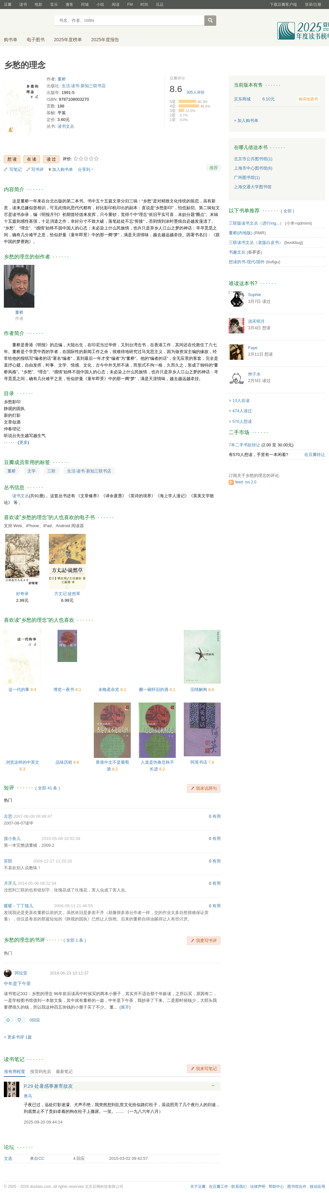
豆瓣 (8, 4)
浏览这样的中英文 (22, 762)
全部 (287, 211)
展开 (125, 1007)
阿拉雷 (21, 973)
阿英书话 (200, 762)
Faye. (253, 347)
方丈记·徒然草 (67, 593)
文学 (31, 471)
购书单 (10, 39)
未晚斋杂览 (109, 689)
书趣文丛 (237, 252)
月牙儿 (10, 883)
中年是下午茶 (17, 983)
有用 (216, 816)
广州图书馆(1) (247, 177)
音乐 (54, 4)
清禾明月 (256, 321)
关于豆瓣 (198, 1186)
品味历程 (65, 762)
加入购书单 (62, 169)
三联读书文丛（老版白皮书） (256, 242)
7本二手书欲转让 (244, 445)
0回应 (35, 1020)
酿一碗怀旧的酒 (154, 689)
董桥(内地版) (241, 232)
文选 (8, 1158)
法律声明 (257, 1186)
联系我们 (239, 1186)
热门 (8, 800)
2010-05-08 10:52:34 (60, 838)
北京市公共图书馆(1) (253, 158)
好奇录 (22, 593)
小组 (100, 4)
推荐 (213, 167)
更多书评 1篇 (19, 1037)
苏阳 (8, 861)
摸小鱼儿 (12, 838)
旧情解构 (200, 689)
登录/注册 (313, 4)
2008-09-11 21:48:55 (73, 905)
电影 (38, 4)
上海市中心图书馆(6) (253, 168)
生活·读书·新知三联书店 (84, 85)
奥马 (28, 1096)
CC (41, 1158)
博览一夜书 (64, 689)
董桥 (62, 79)
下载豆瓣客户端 (283, 4)
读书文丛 (66, 126)
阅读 (116, 4)
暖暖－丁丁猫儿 (18, 905)
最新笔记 (64, 1071)
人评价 (196, 92)
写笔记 (15, 169)
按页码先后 (40, 1071)
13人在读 (240, 400)
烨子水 (254, 374)
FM (130, 4)
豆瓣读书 (27, 21)
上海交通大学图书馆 (252, 186)
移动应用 (317, 1186)
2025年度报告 (105, 39)
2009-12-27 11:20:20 (52, 861)
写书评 (37, 169)
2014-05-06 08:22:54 (37, 883)
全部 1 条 (74, 940)
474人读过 (242, 410)
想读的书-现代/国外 (247, 261)
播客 (69, 4)
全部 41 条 (48, 788)
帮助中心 (276, 1186)
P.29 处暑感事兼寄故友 (48, 1086)
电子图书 (36, 39)
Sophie (254, 294)
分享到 (84, 169)
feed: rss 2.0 (245, 482)
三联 (51, 471)
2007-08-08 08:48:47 (32, 816)
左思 (8, 816)
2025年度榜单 (68, 39)
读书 (23, 4)
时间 (144, 4)
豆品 (160, 4)
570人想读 (242, 421)
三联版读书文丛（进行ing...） (256, 223)
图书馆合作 (297, 1186)
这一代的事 (19, 689)
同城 (85, 4)
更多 (23, 442)
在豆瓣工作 (218, 1186)
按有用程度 (14, 1071)
